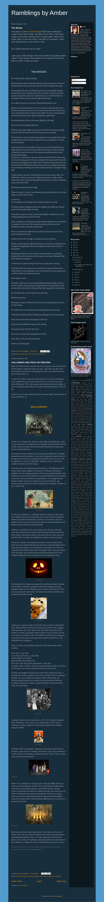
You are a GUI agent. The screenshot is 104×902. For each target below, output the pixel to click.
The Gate (87, 503)
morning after (74, 456)
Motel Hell (80, 456)
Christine (80, 408)
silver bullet (78, 487)
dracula (72, 418)
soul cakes (43, 876)
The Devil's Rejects (81, 501)
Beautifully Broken (75, 394)
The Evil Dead (74, 503)
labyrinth (73, 449)
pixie (78, 472)
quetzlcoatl (85, 478)
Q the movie (77, 476)
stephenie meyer (75, 493)
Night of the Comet (80, 462)
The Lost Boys (88, 508)
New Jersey (86, 461)
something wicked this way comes (83, 489)
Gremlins (76, 432)
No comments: (34, 873)
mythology (73, 461)
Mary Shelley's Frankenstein (84, 452)
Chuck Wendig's (35, 32)
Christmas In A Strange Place (81, 181)
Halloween (30, 876)
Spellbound (77, 492)
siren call (86, 487)
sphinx (82, 492)
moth (84, 456)
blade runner (77, 396)
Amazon (90, 386)
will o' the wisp (78, 533)
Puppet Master (88, 475)
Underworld (89, 526)
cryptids (83, 413)
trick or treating (56, 876)
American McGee (84, 388)
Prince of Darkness (77, 473)
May (75, 280)
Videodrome (73, 529)
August (76, 272)
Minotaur (77, 455)
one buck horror (88, 467)
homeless (73, 436)
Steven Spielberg (84, 493)
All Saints (18, 876)
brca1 (79, 400)
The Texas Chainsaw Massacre (84, 514)
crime (79, 413)
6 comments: (34, 351)
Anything (78, 391)
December (77, 257)
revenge (73, 483)
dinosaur (83, 416)
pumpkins (81, 475)
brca (76, 400)
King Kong (89, 447)
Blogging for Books (76, 397)
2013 (74, 250)
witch (83, 533)
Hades (90, 432)
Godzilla (78, 430)
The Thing (73, 515)
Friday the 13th (85, 426)
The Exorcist (81, 503)
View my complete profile (78, 53)
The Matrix (73, 509)
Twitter (79, 526)
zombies (73, 536)
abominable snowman (86, 383)
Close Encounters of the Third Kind (83, 410)
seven (77, 486)
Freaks (79, 426)
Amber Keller (75, 388)
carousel (73, 405)
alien (81, 386)
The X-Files (85, 517)
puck (91, 473)
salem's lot (73, 484)
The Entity (89, 501)
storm (90, 493)
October (77, 260)
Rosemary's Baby (83, 483)
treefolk (72, 522)
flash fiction (32, 354)
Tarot (91, 497)
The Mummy (80, 509)
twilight (80, 523)
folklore (89, 424)
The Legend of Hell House (77, 508)
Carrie (77, 405)
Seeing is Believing (87, 484)
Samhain (36, 876)
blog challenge (86, 396)
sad (91, 483)
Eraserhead (78, 421)
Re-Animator (89, 479)
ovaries (84, 468)
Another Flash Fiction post (80, 122)
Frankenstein (74, 426)
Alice (77, 384)
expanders (88, 421)
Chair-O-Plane (83, 405)
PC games (73, 470)
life (80, 449)
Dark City (73, 415)
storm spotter (74, 495)
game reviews (81, 427)
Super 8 (79, 495)
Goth (85, 430)
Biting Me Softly (88, 394)
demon (75, 416)
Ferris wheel (80, 422)
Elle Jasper (89, 419)
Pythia (72, 476)
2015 (74, 245)
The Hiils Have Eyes (80, 504)
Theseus (90, 517)
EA (91, 418)
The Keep (89, 506)
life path (83, 449)
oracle (72, 468)
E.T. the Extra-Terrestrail (84, 418)
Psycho (86, 473)
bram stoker (79, 399)
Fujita (75, 427)
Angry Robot (89, 389)
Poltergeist (89, 472)
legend (77, 449)
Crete (76, 413)
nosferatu (76, 465)
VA (86, 528)
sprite (86, 492)
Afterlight (73, 384)
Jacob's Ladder (88, 442)
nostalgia (81, 465)
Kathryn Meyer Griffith (86, 446)
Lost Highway (89, 449)
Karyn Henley (77, 446)
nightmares (80, 464)
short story (89, 486)
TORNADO (84, 223)
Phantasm (85, 470)
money (84, 455)
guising (24, 876)
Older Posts (61, 881)
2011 (74, 255)
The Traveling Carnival (85, 108)
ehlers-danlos (82, 419)
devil (79, 416)
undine (72, 528)
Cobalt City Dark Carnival (77, 411)
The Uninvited (80, 515)
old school (73, 467)
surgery (77, 497)
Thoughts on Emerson (84, 193)
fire (87, 422)
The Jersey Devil (82, 506)
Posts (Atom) (23, 885)
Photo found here (38, 435)
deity (72, 416)
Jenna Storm (85, 444)
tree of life (89, 520)
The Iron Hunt (74, 506)
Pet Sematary (79, 470)
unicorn (76, 528)
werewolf (76, 531)
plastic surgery (83, 472)
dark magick (79, 415)
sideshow (73, 487)
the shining (73, 514)
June (76, 277)
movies (74, 459)
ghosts (87, 429)
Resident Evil (88, 481)
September (77, 269)
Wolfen (86, 533)
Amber (84, 26)
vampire (90, 528)
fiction (26, 354)
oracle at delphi (78, 468)
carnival (78, 404)
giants (90, 429)
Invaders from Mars (87, 439)
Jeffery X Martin (77, 444)
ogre (91, 465)
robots (76, 483)
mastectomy (73, 453)
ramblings (78, 479)
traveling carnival (82, 520)
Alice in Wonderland (84, 384)
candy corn (83, 402)
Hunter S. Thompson (81, 438)
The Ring (76, 512)
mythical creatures (85, 459)
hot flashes (73, 438)
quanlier (83, 476)
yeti (71, 534)
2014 (74, 247)
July (75, 274)
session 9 (73, 486)
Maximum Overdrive (81, 453)
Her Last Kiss (88, 434)
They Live (73, 519)
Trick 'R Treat (78, 522)
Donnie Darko (88, 416)
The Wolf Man (78, 517)
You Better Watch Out (78, 534)
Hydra (87, 438)
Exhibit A (83, 421)
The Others (76, 511)
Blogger (59, 896)
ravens (83, 479)
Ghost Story (82, 429)
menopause (89, 453)
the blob (88, 498)
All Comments (77, 83)
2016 (74, 242)
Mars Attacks (82, 450)
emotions (73, 421)
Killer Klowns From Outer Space (79, 447)
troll (91, 522)
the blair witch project (80, 498)
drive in (76, 418)
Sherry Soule (82, 486)
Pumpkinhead (74, 475)
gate (91, 427)
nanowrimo (79, 461)
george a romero (75, 429)
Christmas (85, 408)
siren (82, 487)
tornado (76, 520)
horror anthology (87, 436)
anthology (73, 391)
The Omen (87, 509)
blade (72, 396)
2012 (74, 252)
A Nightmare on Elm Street (78, 380)
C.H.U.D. (77, 402)
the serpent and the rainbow (85, 512)
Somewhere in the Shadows (78, 490)
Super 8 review (85, 495)
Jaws (72, 444)
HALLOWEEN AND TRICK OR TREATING (31, 362)
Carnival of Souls (84, 404)
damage (90, 413)
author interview (87, 392)
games (87, 427)
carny (91, 404)
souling (49, 876)
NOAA (84, 464)
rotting (88, 483)
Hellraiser (80, 434)
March (76, 285)
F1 (91, 421)
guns (86, 432)
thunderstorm (86, 519)
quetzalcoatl (79, 478)
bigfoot (81, 394)
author (78, 392)
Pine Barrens (74, 472)
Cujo (87, 413)
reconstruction (74, 481)
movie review (89, 456)
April (75, 282)
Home (39, 881)
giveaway (73, 430)
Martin (87, 450)
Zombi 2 (86, 534)
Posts (74, 80)
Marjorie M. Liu (75, 450)
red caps (81, 481)
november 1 (86, 465)
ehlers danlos (74, 419)
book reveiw (85, 397)
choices (75, 408)
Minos (72, 455)
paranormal (89, 468)
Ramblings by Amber (39, 12)
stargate (90, 492)
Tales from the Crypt (84, 497)
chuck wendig (20, 354)
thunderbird (79, 519)
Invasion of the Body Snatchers (78, 441)
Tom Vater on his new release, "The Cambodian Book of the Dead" (86, 93)
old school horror (80, 467)
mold (81, 455)
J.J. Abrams (81, 442)
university (81, 528)
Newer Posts (16, 881)
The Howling (89, 504)
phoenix (90, 470)
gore (82, 430)
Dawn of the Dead (87, 415)
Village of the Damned (83, 529)
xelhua (90, 533)
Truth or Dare (85, 150)
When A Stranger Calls (83, 531)
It (77, 442)
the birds (73, 498)
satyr (82, 484)
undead (83, 526)
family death (74, 422)
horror (38, 354)
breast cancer (84, 400)
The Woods (16, 28)
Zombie (90, 534)
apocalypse (84, 391)
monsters (43, 354)
